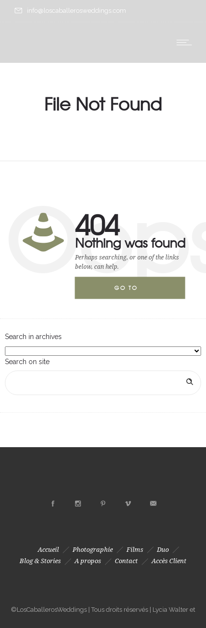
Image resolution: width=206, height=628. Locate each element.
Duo (163, 549)
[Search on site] (103, 383)
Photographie (93, 549)
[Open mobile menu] (186, 42)
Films (135, 549)
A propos (88, 561)
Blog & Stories (40, 561)
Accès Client (169, 561)
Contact (126, 561)
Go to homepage (134, 291)
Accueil (48, 549)
